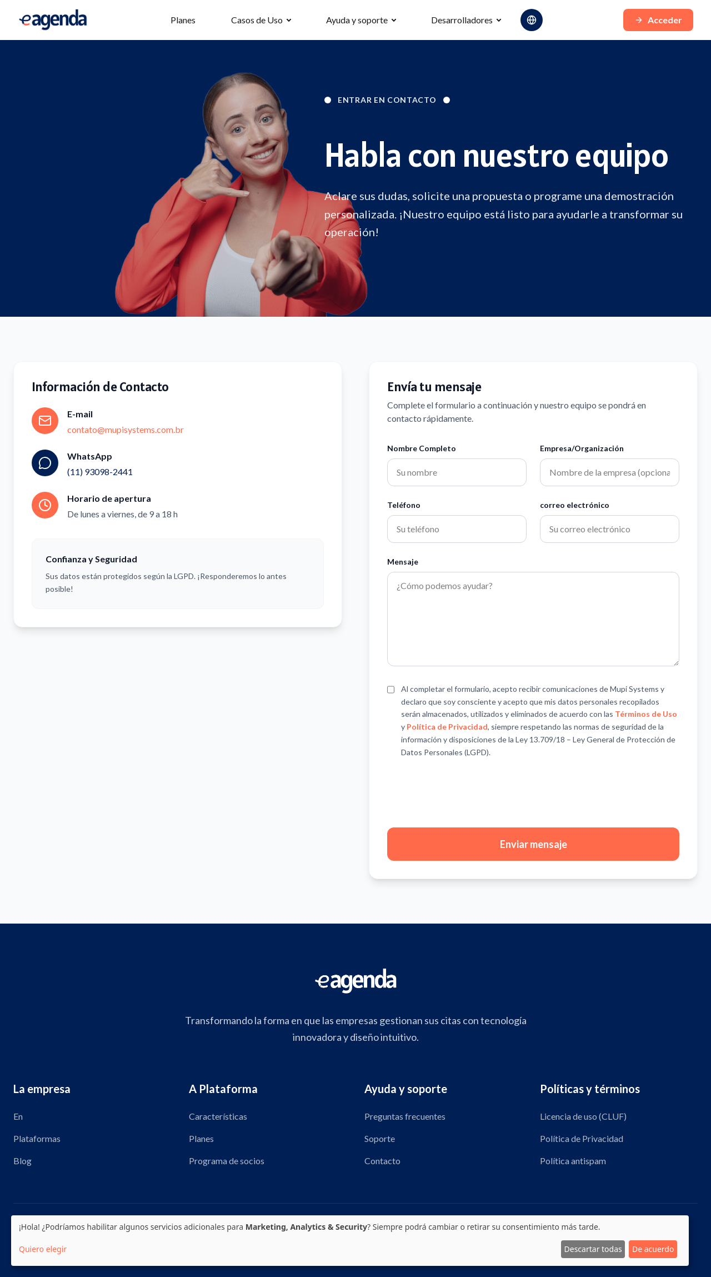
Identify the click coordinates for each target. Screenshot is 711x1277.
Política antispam (573, 1160)
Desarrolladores (462, 19)
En (18, 1116)
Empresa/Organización (582, 448)
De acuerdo (653, 1249)
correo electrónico (574, 505)
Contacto (382, 1160)
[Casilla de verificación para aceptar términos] (390, 689)
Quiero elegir (43, 1249)
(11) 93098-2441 (100, 471)
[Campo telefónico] (457, 529)
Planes (183, 19)
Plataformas (37, 1138)
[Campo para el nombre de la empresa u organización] (609, 472)
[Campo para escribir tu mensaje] (533, 619)
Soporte (379, 1138)
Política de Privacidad (447, 726)
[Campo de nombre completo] (457, 472)
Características (218, 1116)
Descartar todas (593, 1249)
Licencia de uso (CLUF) (583, 1116)
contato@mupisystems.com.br (125, 429)
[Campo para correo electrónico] (609, 529)
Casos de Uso (257, 19)
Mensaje (402, 561)
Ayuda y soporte (357, 19)
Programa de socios (226, 1160)
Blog (22, 1160)
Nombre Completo (421, 448)
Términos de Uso (646, 714)
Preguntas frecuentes (404, 1116)
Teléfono (403, 505)
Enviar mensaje (533, 844)
